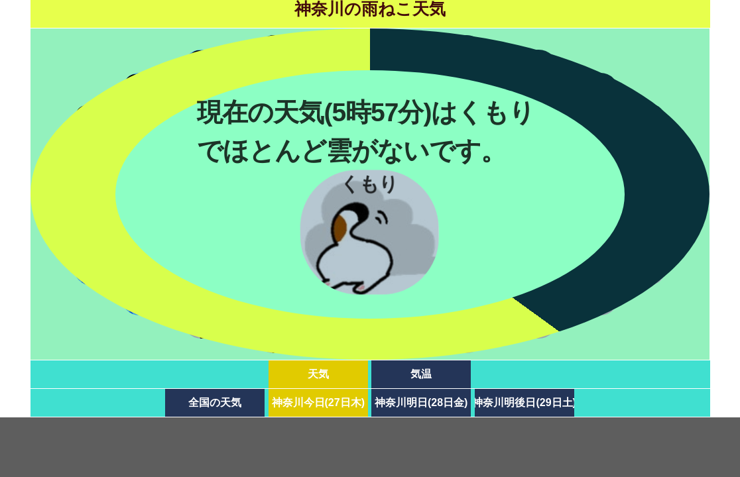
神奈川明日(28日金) (421, 402)
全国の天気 (214, 402)
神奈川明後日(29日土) (524, 402)
